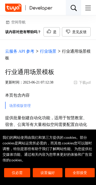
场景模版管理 (20, 106)
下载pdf (82, 83)
